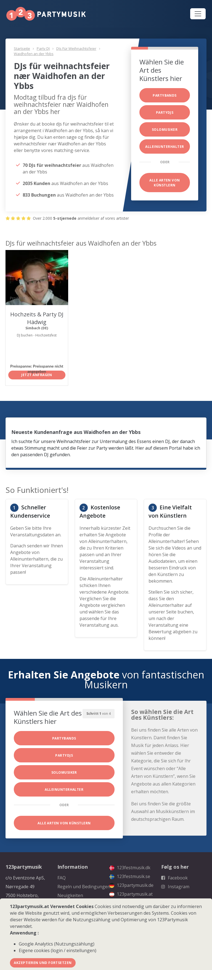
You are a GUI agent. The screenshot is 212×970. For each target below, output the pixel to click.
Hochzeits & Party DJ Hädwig (36, 318)
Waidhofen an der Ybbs (34, 53)
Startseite (22, 48)
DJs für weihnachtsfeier (76, 48)
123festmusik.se (129, 876)
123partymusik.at (131, 894)
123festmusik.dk (129, 868)
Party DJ (43, 48)
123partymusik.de (131, 885)
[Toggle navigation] (198, 13)
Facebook (174, 878)
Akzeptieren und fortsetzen (42, 962)
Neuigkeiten (70, 895)
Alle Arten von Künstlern (164, 183)
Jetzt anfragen (36, 375)
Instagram (175, 887)
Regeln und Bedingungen (83, 887)
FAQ (61, 878)
